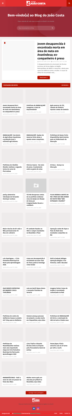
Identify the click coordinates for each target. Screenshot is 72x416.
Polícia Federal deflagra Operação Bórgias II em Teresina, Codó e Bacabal (58, 261)
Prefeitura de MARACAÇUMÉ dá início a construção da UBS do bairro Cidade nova (59, 318)
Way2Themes (17, 413)
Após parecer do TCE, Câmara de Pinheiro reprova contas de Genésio (59, 107)
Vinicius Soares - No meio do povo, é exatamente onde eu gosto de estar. (35, 167)
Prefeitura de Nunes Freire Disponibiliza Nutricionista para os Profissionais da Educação (59, 138)
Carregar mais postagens (36, 393)
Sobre (61, 413)
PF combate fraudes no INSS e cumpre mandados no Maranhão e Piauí (35, 231)
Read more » (44, 77)
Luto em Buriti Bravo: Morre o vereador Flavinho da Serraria (36, 290)
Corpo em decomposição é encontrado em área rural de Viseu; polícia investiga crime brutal (36, 262)
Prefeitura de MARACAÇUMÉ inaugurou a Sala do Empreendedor (36, 107)
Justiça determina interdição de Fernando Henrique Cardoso (11, 197)
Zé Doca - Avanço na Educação (57, 166)
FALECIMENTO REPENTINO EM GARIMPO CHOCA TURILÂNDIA (11, 290)
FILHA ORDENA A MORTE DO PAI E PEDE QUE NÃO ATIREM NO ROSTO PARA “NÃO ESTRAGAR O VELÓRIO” (59, 198)
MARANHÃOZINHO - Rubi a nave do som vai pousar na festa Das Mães (12, 380)
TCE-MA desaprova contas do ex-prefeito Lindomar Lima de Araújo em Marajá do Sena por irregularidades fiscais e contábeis (35, 200)
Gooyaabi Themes (35, 413)
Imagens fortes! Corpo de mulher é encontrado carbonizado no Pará (59, 290)
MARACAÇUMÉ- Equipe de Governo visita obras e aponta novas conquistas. (35, 137)
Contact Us (67, 413)
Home (55, 413)
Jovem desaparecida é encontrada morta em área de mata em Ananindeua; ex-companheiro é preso (51, 51)
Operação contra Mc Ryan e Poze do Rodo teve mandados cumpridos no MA (59, 232)
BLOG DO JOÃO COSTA (44, 61)
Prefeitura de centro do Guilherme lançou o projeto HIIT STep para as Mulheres (12, 318)
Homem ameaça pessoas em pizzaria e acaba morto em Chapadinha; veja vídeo (36, 318)
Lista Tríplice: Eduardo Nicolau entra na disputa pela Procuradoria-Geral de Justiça (36, 347)
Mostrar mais (65, 85)
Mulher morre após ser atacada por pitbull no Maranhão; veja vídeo (34, 380)
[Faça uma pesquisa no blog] (36, 28)
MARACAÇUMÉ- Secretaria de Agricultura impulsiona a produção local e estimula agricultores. (12, 138)
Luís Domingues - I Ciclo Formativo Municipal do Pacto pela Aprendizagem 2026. (11, 262)
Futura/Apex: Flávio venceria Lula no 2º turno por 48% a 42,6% (58, 346)
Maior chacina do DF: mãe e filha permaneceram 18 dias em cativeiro (12, 231)
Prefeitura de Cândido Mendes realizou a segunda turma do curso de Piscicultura (12, 168)
